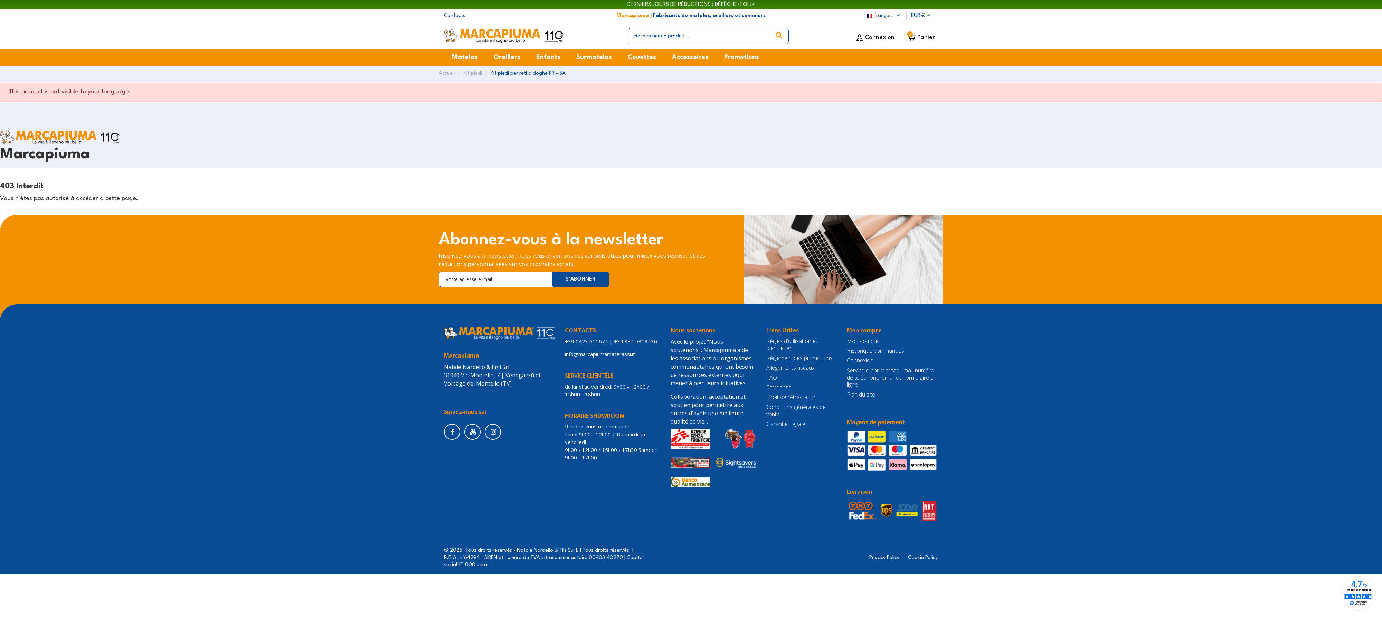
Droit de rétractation (791, 397)
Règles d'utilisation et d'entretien (791, 345)
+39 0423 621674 (586, 341)
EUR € (920, 15)
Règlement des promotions (799, 358)
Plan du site (861, 394)
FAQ (771, 377)
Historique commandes (875, 350)
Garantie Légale (785, 424)
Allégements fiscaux (790, 367)
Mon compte (863, 341)
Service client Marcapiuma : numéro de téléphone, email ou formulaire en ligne (892, 377)
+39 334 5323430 (635, 341)
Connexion (860, 360)
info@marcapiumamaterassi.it (601, 354)
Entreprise (779, 387)
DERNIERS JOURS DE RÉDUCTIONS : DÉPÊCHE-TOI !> (691, 4)
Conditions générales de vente (796, 411)
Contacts (454, 15)
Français (884, 15)
